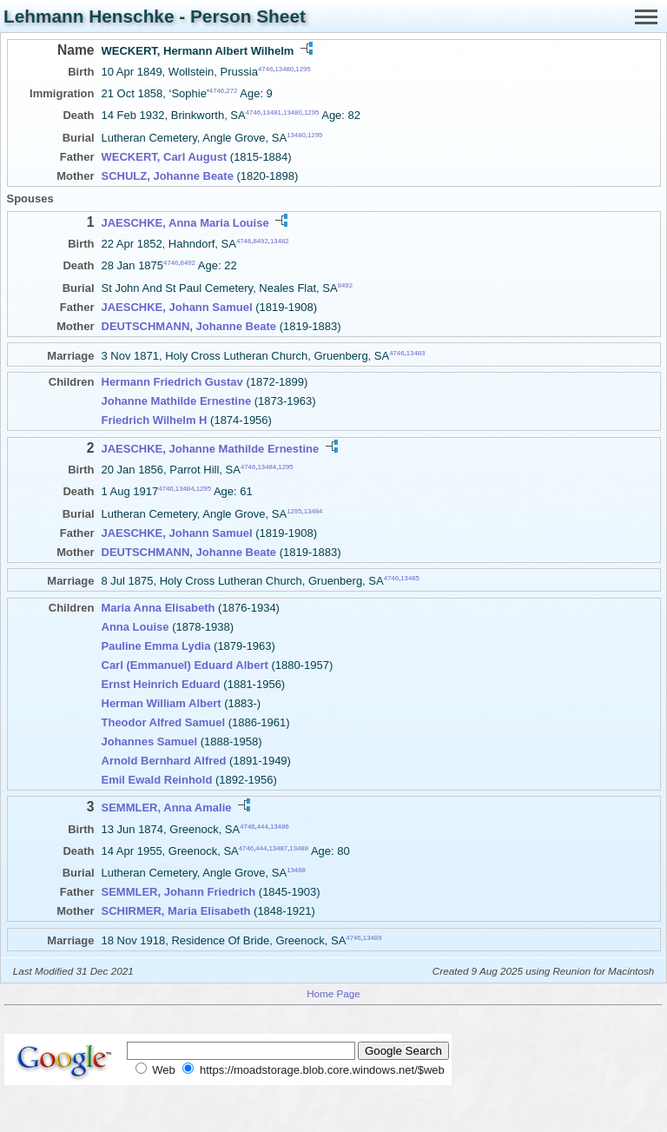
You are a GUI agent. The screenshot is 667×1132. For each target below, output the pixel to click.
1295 (302, 69)
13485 (409, 578)
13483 (416, 352)
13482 (279, 241)
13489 (372, 938)
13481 (271, 112)
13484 (266, 467)
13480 (284, 69)
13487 (278, 848)
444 (262, 826)
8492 (260, 241)
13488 (298, 848)
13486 (279, 826)
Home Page (333, 993)
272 (231, 91)
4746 (265, 69)
